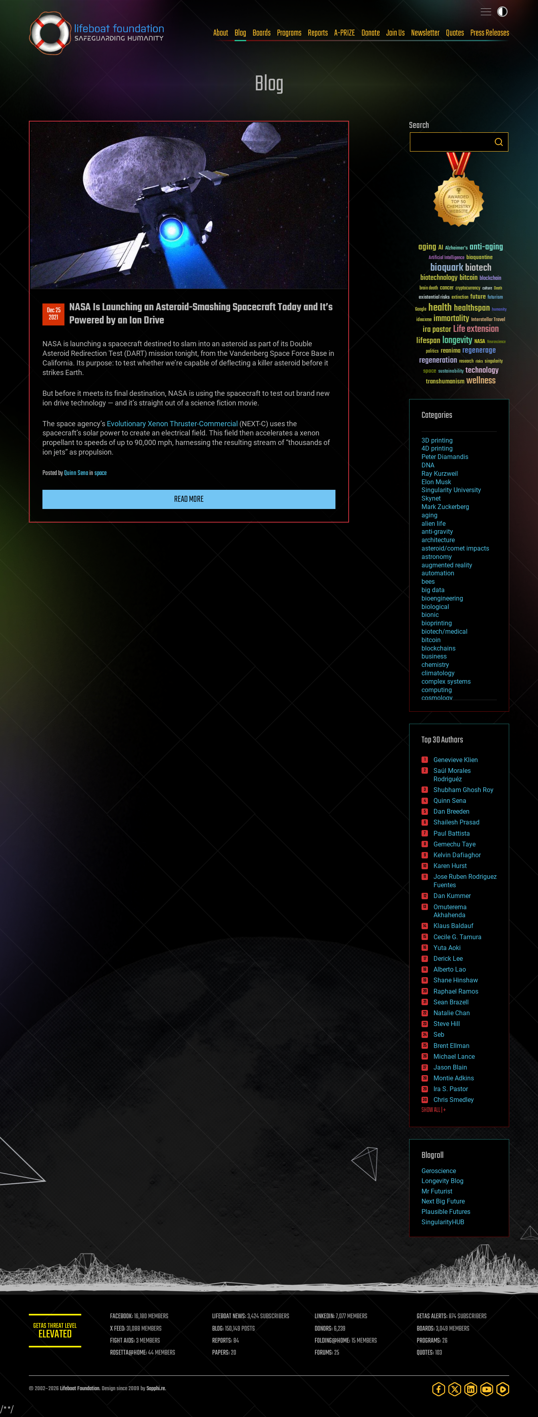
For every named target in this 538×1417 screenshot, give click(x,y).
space (100, 473)
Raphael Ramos (456, 991)
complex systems (446, 681)
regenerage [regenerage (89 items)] (479, 350)
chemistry (435, 665)
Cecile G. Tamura (458, 937)
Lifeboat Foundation (79, 1388)
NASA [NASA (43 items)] (479, 342)
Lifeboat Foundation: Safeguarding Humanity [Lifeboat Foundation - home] (97, 33)
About (220, 33)
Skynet (431, 498)
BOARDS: (427, 1329)
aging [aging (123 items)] (427, 247)
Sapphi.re (156, 1388)
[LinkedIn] (470, 1389)
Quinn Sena (76, 473)
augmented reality (447, 565)
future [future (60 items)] (478, 297)
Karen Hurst (450, 866)
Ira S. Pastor (451, 1089)
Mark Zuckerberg (445, 507)
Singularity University (451, 490)
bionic (430, 615)
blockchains (439, 648)
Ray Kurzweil (440, 473)
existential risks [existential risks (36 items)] (434, 298)
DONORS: (326, 1329)
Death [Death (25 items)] (498, 288)
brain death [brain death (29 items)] (429, 288)
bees (428, 581)
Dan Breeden (452, 811)
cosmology (437, 698)
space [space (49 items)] (429, 370)
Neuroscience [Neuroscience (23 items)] (496, 342)
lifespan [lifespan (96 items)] (428, 340)
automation (438, 573)
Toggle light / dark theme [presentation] (502, 11)
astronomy (437, 557)
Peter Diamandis (445, 457)
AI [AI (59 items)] (440, 248)
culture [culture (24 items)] (487, 288)
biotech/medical (445, 631)
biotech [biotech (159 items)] (478, 268)
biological (435, 607)
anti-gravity (437, 531)
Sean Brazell (451, 1002)
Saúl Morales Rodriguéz (452, 775)
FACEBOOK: (125, 1316)
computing (437, 690)
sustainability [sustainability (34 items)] (451, 372)
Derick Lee (448, 958)
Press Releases (489, 33)
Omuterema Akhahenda (450, 911)
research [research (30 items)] (466, 361)
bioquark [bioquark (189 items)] (446, 268)
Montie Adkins (454, 1078)
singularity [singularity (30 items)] (494, 361)
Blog (240, 33)
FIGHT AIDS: (126, 1341)
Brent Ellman (452, 1046)
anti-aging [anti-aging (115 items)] (486, 247)
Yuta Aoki (447, 948)
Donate (370, 33)
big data (433, 590)
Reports (318, 33)
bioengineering (442, 598)
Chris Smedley (454, 1100)
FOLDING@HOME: (334, 1341)
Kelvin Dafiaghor (457, 855)
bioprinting (437, 623)
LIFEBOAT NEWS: (232, 1316)
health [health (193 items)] (440, 308)
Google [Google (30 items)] (420, 309)
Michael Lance (454, 1056)
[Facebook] (438, 1389)
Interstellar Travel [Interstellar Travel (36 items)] (488, 320)
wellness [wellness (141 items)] (481, 381)
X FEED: (121, 1329)
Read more (189, 499)
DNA (428, 465)
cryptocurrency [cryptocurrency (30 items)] (468, 288)
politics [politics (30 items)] (432, 351)
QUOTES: (426, 1353)
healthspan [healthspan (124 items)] (472, 308)
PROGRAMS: (430, 1341)
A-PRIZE (344, 33)
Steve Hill (447, 1024)
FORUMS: (326, 1353)
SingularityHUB (443, 1222)
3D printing (437, 440)
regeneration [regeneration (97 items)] (438, 360)
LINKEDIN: (327, 1316)
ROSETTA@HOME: (132, 1353)
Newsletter (425, 33)
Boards (262, 33)
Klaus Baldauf (454, 926)
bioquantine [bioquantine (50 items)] (479, 257)
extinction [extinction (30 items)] (460, 297)
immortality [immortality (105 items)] (451, 318)
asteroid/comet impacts (455, 548)
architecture (438, 540)
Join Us (395, 33)
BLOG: (221, 1329)
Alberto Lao (450, 969)
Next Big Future (443, 1201)
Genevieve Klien (456, 760)
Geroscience (439, 1171)
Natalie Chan (452, 1013)
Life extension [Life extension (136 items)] (476, 329)
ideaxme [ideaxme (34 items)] (424, 320)
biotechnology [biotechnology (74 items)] (439, 278)
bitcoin (431, 640)
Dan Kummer (452, 896)
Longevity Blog (443, 1181)
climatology (438, 673)
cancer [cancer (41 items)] (447, 288)
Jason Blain (450, 1067)
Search (498, 142)
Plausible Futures (446, 1211)
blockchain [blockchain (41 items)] (490, 278)
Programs (289, 33)
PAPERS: (224, 1353)
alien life (434, 523)
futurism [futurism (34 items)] (495, 298)
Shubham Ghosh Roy (464, 790)
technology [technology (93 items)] (482, 370)
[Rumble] (502, 1389)
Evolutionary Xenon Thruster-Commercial (172, 423)
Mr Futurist (437, 1191)
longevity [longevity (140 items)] (457, 340)
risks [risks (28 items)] (479, 361)
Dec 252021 (53, 314)
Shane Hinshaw (456, 980)
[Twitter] (454, 1389)
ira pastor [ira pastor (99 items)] (437, 329)
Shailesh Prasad (457, 822)
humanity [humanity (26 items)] (499, 309)
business (434, 656)
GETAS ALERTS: (433, 1316)
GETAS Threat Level (56, 1332)
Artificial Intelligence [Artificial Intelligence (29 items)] (446, 258)
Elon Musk (436, 482)
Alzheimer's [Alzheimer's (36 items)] (456, 248)
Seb (439, 1034)
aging (430, 515)
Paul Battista (452, 833)
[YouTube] (486, 1389)
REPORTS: (225, 1341)
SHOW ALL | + (434, 1110)
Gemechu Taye (455, 844)
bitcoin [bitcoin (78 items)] (469, 278)
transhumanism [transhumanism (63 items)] (445, 381)
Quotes (455, 33)
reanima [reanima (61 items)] (450, 351)
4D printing (437, 448)
